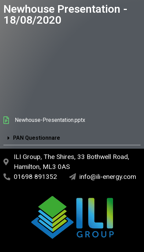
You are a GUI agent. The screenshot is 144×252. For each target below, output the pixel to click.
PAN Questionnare (36, 138)
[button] (72, 138)
